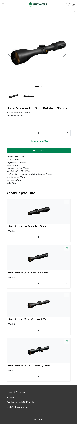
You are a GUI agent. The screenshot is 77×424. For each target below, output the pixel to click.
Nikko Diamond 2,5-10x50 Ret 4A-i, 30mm (28, 319)
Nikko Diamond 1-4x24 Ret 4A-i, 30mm (27, 226)
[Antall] (38, 133)
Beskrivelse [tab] (38, 150)
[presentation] (10, 54)
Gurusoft (38, 419)
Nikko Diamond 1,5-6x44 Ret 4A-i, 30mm (28, 272)
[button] (37, 86)
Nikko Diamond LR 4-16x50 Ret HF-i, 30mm (29, 365)
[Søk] (37, 11)
